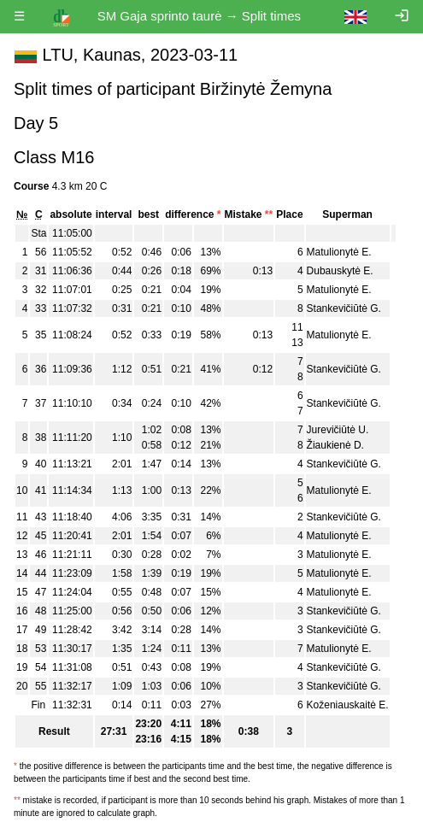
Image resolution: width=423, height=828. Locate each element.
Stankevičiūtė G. (344, 308)
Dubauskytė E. (340, 271)
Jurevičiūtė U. (338, 430)
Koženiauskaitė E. (348, 705)
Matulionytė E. (339, 252)
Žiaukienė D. (335, 445)
